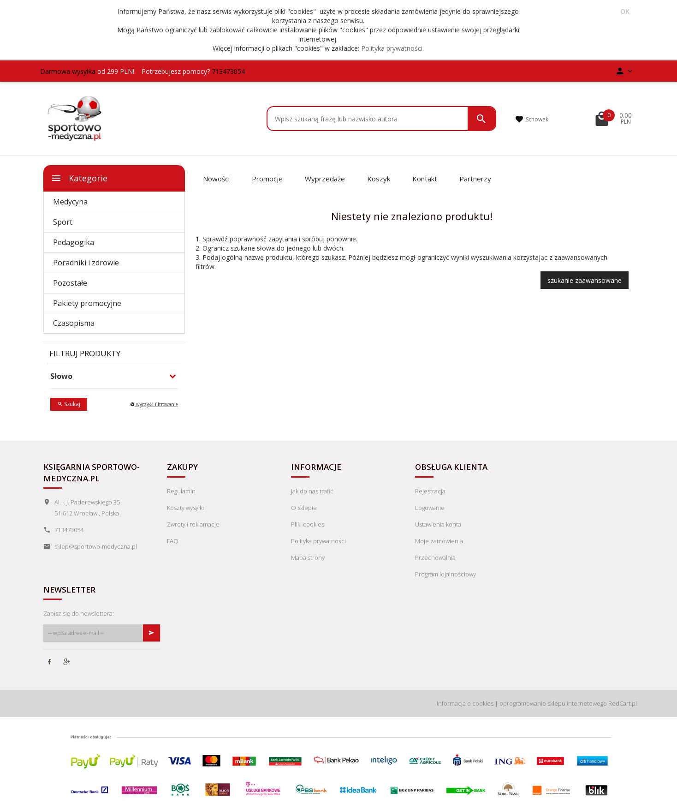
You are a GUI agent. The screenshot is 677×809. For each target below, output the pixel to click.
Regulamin (181, 491)
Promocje (267, 178)
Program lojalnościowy (445, 574)
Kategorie (79, 178)
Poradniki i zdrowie (86, 263)
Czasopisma (74, 323)
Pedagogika (73, 242)
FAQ (172, 541)
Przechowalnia (435, 557)
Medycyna (70, 202)
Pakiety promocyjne (87, 303)
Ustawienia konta (438, 524)
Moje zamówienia (439, 541)
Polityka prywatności (391, 48)
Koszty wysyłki (185, 507)
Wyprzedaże (325, 178)
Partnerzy (475, 178)
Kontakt (424, 178)
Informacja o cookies (465, 703)
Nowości (216, 178)
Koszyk (378, 178)
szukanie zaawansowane (584, 280)
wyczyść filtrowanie (154, 404)
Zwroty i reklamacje (193, 524)
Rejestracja (430, 491)
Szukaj (68, 404)
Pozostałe (70, 283)
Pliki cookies (307, 524)
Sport (62, 222)
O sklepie (304, 507)
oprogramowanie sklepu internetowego (553, 703)
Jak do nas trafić (312, 491)
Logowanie (430, 507)
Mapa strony (308, 557)
